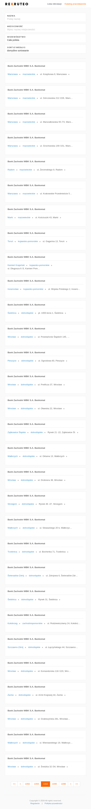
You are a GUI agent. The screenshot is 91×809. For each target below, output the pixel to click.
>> (76, 784)
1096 (63, 784)
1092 (27, 784)
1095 (54, 784)
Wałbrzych (13, 456)
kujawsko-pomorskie (28, 241)
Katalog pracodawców (75, 4)
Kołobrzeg (13, 623)
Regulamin (35, 803)
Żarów (11, 695)
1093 (36, 784)
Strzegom (12, 504)
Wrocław (12, 337)
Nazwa (11, 16)
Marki (10, 217)
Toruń (10, 241)
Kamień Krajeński (16, 265)
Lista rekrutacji (54, 4)
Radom (11, 169)
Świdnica (12, 313)
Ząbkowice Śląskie (17, 432)
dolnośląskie (27, 313)
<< (14, 784)
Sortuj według (16, 47)
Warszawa (13, 74)
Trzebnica (12, 551)
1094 (45, 784)
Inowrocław (13, 289)
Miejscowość (15, 26)
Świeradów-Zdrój (16, 575)
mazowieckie (29, 74)
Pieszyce (12, 360)
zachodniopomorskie (32, 623)
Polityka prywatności (53, 803)
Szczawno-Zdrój (15, 647)
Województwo (16, 37)
